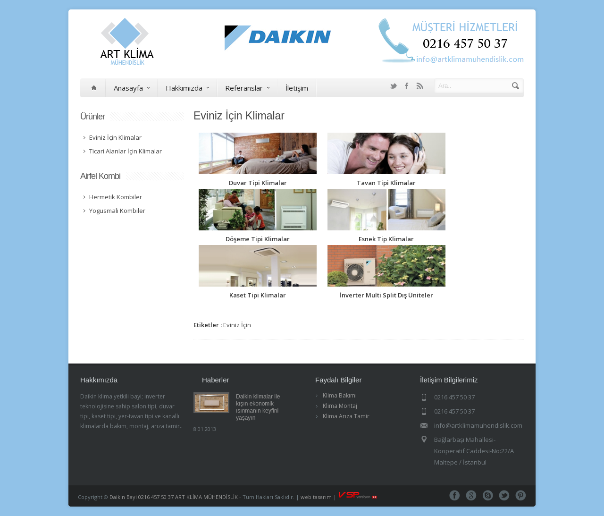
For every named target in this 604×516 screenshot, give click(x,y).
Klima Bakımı (340, 395)
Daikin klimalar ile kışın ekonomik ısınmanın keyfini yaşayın (258, 407)
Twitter (393, 86)
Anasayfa (132, 88)
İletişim (296, 88)
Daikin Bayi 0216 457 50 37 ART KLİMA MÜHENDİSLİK (173, 496)
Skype (487, 495)
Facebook (407, 86)
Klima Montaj (340, 406)
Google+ (471, 495)
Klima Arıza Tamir (346, 416)
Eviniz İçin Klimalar (239, 116)
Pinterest (520, 495)
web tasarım (316, 496)
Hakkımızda (187, 88)
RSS (420, 86)
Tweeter (504, 495)
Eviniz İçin (237, 325)
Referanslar (247, 88)
